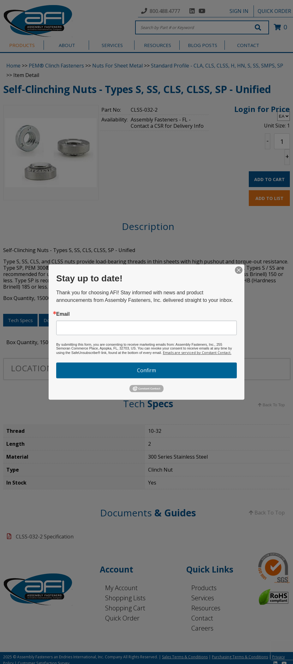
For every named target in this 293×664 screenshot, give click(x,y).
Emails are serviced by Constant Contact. (197, 352)
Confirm (146, 370)
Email (63, 314)
